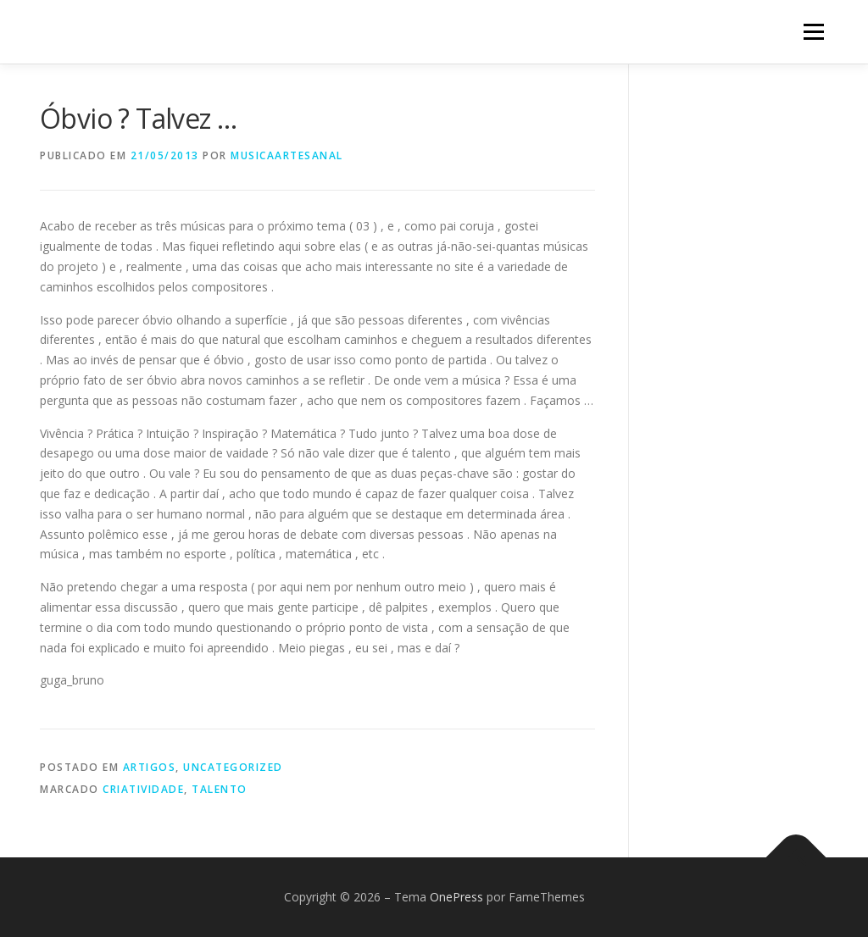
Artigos (149, 767)
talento (220, 789)
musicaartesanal (287, 155)
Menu (813, 32)
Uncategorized (233, 767)
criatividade (143, 789)
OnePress (456, 897)
